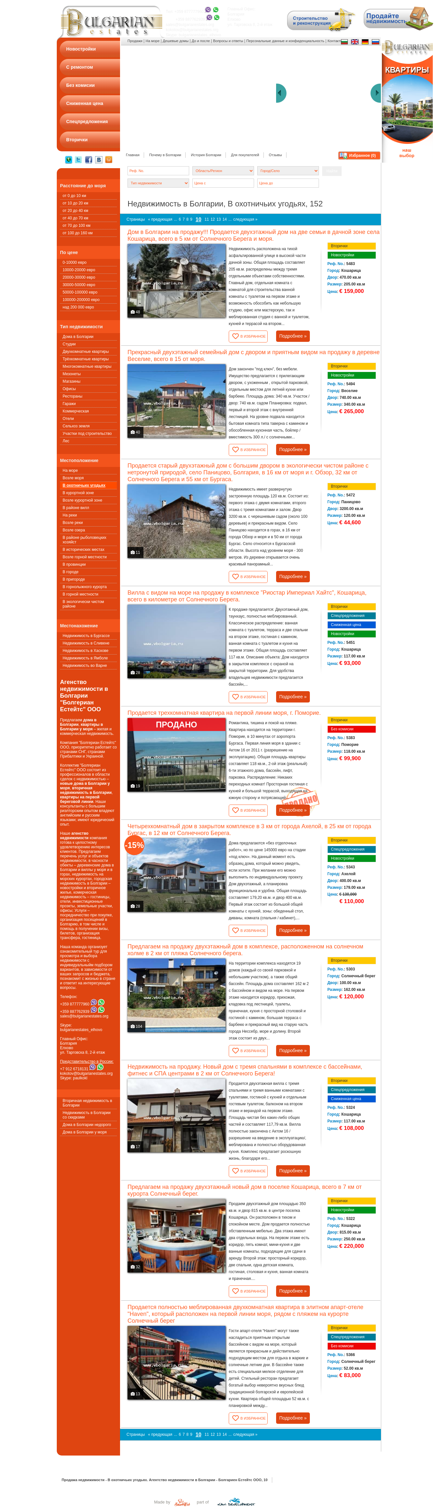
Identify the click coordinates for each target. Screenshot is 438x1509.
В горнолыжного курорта (85, 587)
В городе (71, 572)
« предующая (160, 219)
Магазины (71, 381)
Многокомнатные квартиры (87, 366)
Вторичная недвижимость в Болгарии (87, 1103)
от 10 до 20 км (75, 203)
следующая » (245, 219)
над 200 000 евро (78, 307)
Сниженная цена (346, 624)
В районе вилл (76, 507)
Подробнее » (293, 336)
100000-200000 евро (81, 299)
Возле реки (73, 522)
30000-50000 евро (79, 285)
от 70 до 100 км (77, 225)
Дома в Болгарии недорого (87, 1124)
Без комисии (342, 729)
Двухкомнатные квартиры (86, 351)
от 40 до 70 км (75, 218)
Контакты (335, 41)
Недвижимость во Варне (85, 665)
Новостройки (342, 255)
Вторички (339, 246)
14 (225, 219)
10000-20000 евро (79, 270)
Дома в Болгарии (78, 336)
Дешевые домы (176, 41)
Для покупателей (245, 155)
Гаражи (69, 403)
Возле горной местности (85, 557)
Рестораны (72, 396)
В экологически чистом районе (83, 604)
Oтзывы (275, 155)
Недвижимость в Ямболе (85, 658)
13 (218, 219)
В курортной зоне (78, 493)
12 (213, 219)
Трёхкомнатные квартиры (86, 359)
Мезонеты (72, 374)
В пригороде (74, 579)
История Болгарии (206, 155)
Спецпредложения (348, 615)
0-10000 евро (75, 262)
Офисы (69, 389)
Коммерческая (76, 411)
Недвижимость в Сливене (86, 643)
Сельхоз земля (76, 426)
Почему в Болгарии (165, 155)
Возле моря (73, 478)
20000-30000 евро (79, 277)
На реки (70, 515)
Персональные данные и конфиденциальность (285, 41)
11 (207, 219)
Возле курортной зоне (82, 500)
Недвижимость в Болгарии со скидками (87, 1115)
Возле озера (74, 530)
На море (70, 470)
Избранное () (362, 155)
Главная (133, 155)
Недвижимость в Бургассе (86, 635)
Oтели (68, 418)
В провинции (74, 564)
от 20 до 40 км (75, 210)
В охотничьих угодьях (84, 485)
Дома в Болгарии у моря (85, 1132)
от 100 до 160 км (77, 233)
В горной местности (80, 594)
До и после (201, 41)
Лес (66, 441)
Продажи (135, 41)
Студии (69, 344)
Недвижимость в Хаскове (85, 650)
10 (198, 219)
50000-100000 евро (80, 292)
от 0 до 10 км (74, 195)
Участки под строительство (87, 433)
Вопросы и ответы (228, 41)
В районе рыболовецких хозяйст (84, 539)
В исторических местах (83, 549)
